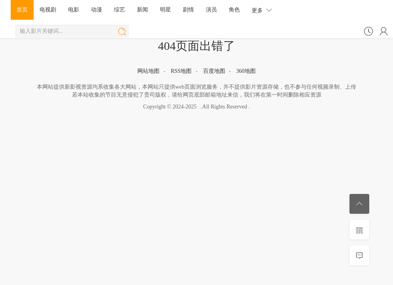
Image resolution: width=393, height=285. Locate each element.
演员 (211, 10)
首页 (22, 10)
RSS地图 (181, 71)
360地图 (246, 71)
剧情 (188, 10)
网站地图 (148, 71)
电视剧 (48, 10)
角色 (234, 10)
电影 (73, 10)
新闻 (142, 10)
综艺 (119, 10)
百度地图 (214, 71)
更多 (262, 10)
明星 (165, 10)
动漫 (96, 10)
